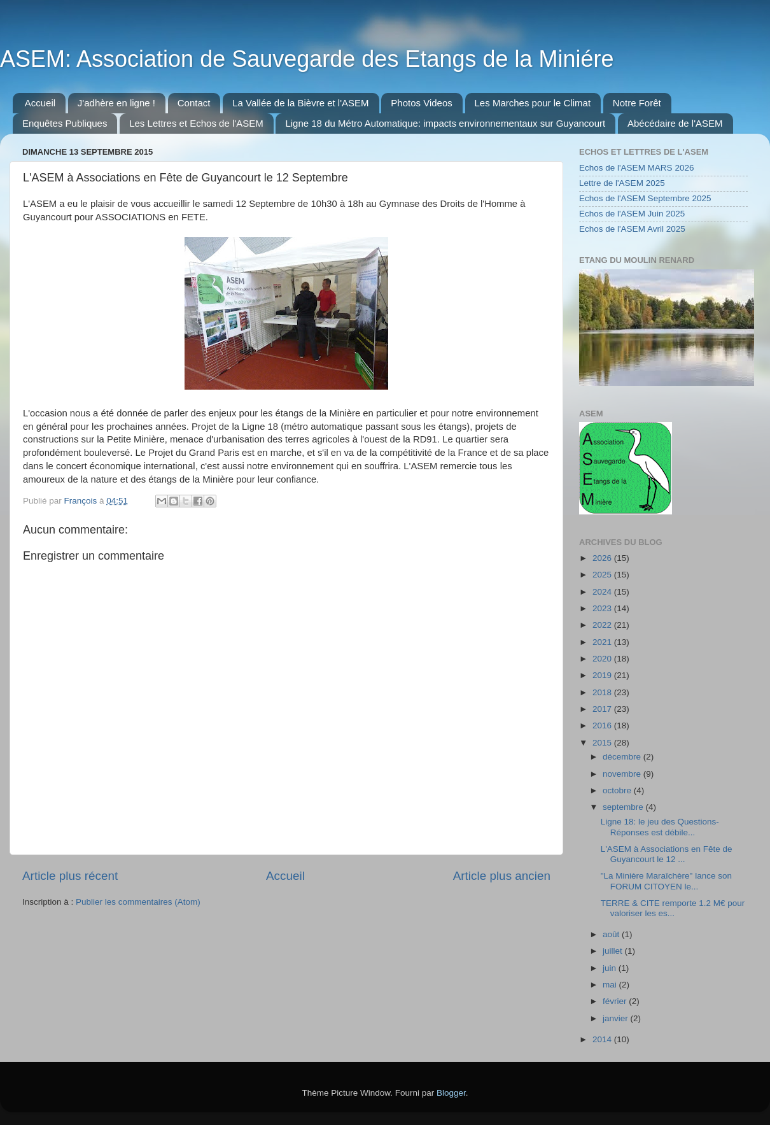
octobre (618, 790)
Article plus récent (70, 875)
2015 (603, 742)
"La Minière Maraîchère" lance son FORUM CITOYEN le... (666, 881)
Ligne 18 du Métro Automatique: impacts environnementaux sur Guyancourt (445, 123)
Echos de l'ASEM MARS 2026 (636, 168)
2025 (603, 574)
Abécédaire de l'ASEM (675, 123)
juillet (614, 951)
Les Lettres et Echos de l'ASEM (196, 123)
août (612, 934)
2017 (603, 709)
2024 (603, 592)
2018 (603, 692)
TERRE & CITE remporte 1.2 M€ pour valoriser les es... (673, 908)
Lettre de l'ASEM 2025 (622, 183)
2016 (603, 725)
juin (611, 968)
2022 (603, 625)
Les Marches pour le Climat (533, 102)
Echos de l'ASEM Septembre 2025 (645, 198)
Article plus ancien (501, 875)
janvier (617, 1018)
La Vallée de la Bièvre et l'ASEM (300, 102)
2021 (603, 642)
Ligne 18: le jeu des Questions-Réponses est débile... (660, 827)
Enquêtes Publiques (64, 123)
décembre (623, 756)
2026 (603, 558)
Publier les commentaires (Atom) (138, 902)
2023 (603, 608)
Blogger (451, 1093)
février (616, 1001)
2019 (603, 675)
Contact (194, 102)
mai (611, 984)
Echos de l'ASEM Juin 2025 (632, 213)
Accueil (40, 102)
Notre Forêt (637, 102)
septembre (624, 807)
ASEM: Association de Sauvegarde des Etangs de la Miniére (307, 59)
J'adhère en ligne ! (116, 102)
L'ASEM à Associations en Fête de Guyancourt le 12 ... (666, 854)
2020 (603, 658)
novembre (623, 774)
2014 (603, 1039)
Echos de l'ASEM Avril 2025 (632, 229)
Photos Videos (421, 102)
